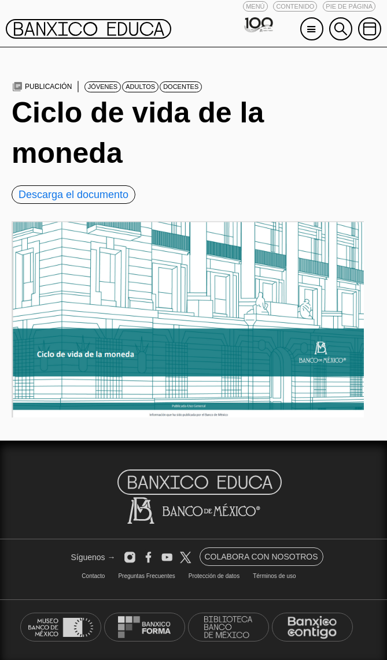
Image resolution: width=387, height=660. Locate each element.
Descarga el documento (73, 194)
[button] (255, 6)
